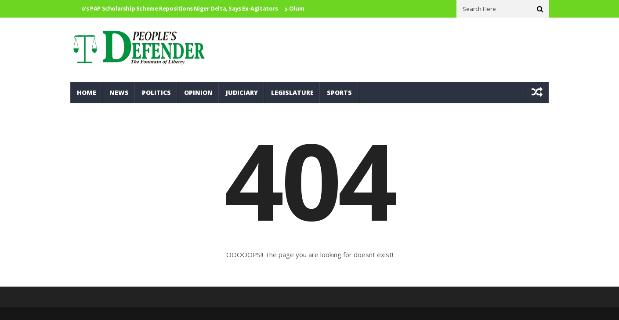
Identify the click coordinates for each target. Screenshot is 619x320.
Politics (156, 92)
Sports (339, 92)
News (119, 92)
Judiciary (242, 92)
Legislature (292, 92)
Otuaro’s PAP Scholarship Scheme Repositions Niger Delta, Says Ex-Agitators (173, 8)
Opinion (198, 92)
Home (86, 92)
